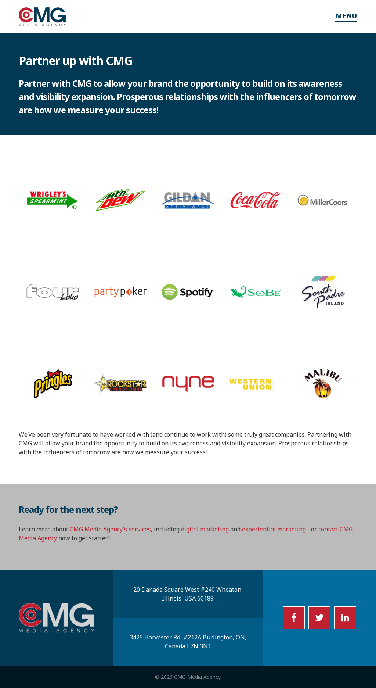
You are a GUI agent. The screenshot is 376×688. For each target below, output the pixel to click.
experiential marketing (274, 529)
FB (294, 617)
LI (345, 617)
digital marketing (205, 529)
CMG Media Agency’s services (110, 529)
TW (319, 617)
